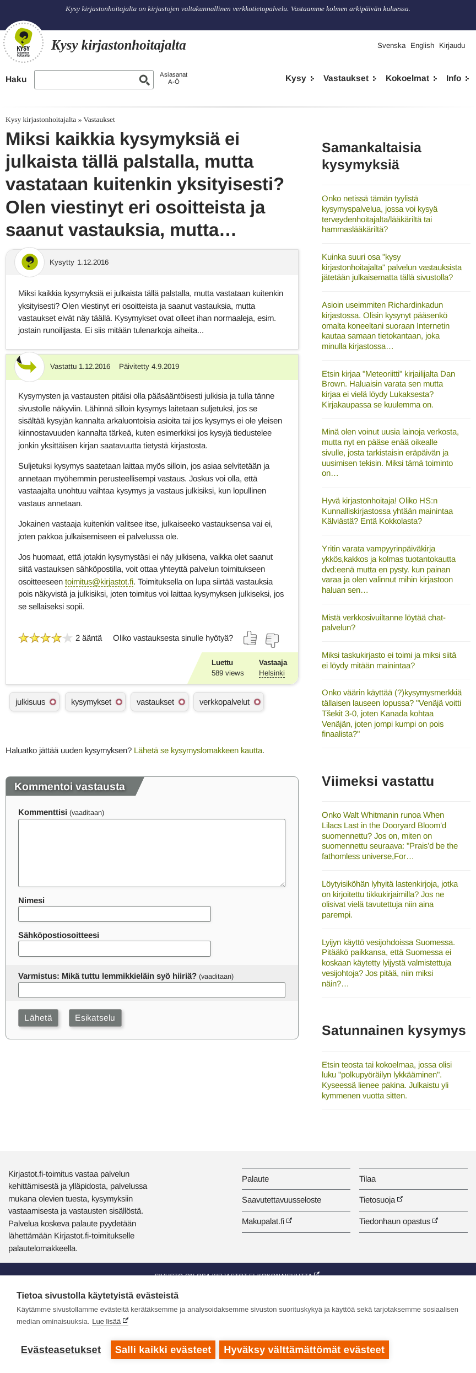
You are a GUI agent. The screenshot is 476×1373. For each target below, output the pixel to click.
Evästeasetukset (61, 1349)
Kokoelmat (407, 78)
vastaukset (155, 701)
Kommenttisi (42, 812)
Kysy (295, 78)
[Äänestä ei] (271, 641)
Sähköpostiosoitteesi (58, 935)
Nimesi (31, 900)
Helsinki (272, 673)
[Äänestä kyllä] (251, 638)
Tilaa (367, 1178)
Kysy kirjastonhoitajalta (41, 119)
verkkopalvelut (224, 701)
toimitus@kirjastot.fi (99, 581)
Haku (16, 79)
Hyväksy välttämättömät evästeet (305, 1349)
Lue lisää (106, 1323)
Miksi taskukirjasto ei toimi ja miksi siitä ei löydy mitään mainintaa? (389, 660)
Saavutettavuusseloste (281, 1199)
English (422, 45)
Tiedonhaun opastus (394, 1221)
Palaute (255, 1178)
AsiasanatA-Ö (173, 78)
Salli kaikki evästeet (163, 1349)
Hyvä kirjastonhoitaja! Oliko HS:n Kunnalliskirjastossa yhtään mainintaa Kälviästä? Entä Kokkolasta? (387, 510)
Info (453, 78)
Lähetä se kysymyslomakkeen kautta (198, 750)
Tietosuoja (377, 1199)
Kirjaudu (452, 45)
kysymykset (91, 701)
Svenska (391, 45)
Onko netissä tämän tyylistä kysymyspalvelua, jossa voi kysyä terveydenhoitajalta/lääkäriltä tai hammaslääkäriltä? (379, 214)
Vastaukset (346, 78)
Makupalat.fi (263, 1221)
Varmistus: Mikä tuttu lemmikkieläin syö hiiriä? (107, 975)
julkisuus (30, 701)
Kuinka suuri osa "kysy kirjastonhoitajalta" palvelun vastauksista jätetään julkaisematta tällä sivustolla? (392, 267)
